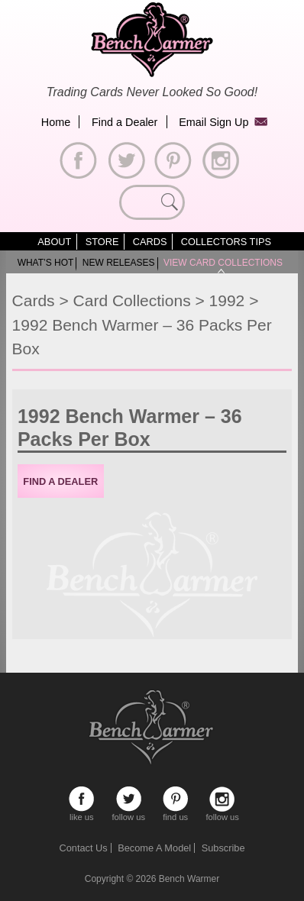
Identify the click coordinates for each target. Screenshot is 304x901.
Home (55, 122)
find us (175, 799)
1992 (227, 300)
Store (102, 241)
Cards (150, 241)
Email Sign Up (213, 122)
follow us (129, 799)
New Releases (118, 262)
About (54, 241)
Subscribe (223, 848)
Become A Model (154, 848)
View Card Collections (223, 262)
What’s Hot (46, 262)
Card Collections (132, 300)
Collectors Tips (226, 241)
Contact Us (83, 848)
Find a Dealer (124, 122)
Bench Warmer (189, 879)
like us (81, 799)
